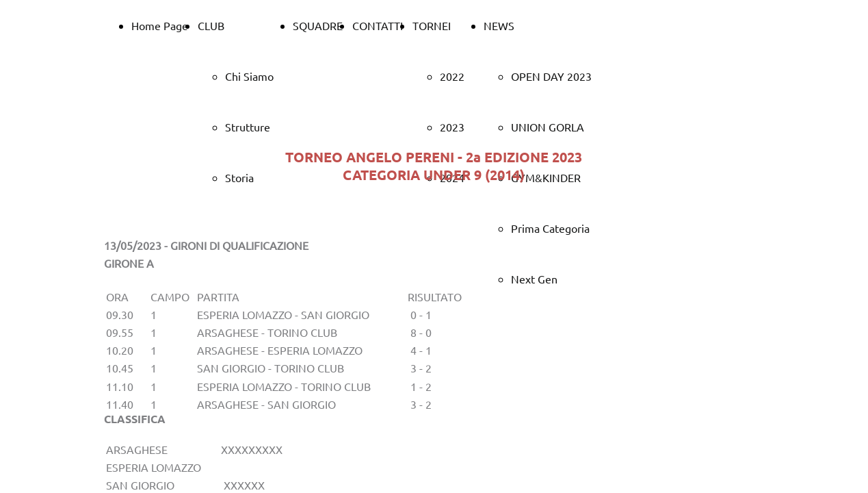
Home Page (159, 25)
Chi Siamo (249, 76)
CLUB (211, 25)
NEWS (499, 25)
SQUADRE (318, 25)
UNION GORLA (547, 127)
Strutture (247, 127)
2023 (452, 127)
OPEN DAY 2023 (551, 76)
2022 (452, 76)
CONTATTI (377, 25)
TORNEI (431, 25)
